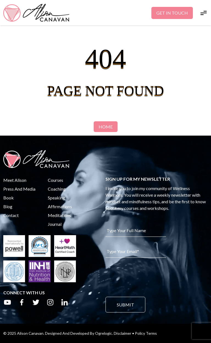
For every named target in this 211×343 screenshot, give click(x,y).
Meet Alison (14, 180)
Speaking (56, 197)
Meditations (59, 215)
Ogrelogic (103, 333)
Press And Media (19, 188)
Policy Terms (146, 333)
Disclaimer (122, 333)
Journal (55, 224)
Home (106, 126)
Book (8, 197)
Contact (11, 215)
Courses (55, 180)
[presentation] (147, 276)
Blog (7, 206)
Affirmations (60, 206)
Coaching (57, 188)
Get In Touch (172, 12)
